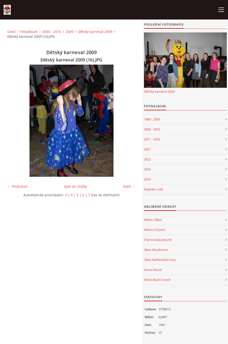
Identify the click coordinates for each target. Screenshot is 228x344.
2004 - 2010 (51, 31)
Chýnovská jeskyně (158, 239)
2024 (147, 179)
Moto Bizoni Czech (157, 279)
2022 (147, 159)
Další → (129, 186)
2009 (69, 31)
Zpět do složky (75, 186)
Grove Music (153, 269)
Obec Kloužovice (156, 249)
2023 (147, 169)
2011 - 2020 (152, 139)
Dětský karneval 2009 (95, 31)
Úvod (11, 31)
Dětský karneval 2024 (159, 91)
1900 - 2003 (152, 119)
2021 (147, 149)
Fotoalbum (29, 31)
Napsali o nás (153, 189)
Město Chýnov (154, 229)
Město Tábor (153, 219)
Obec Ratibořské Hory (160, 259)
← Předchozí (17, 186)
